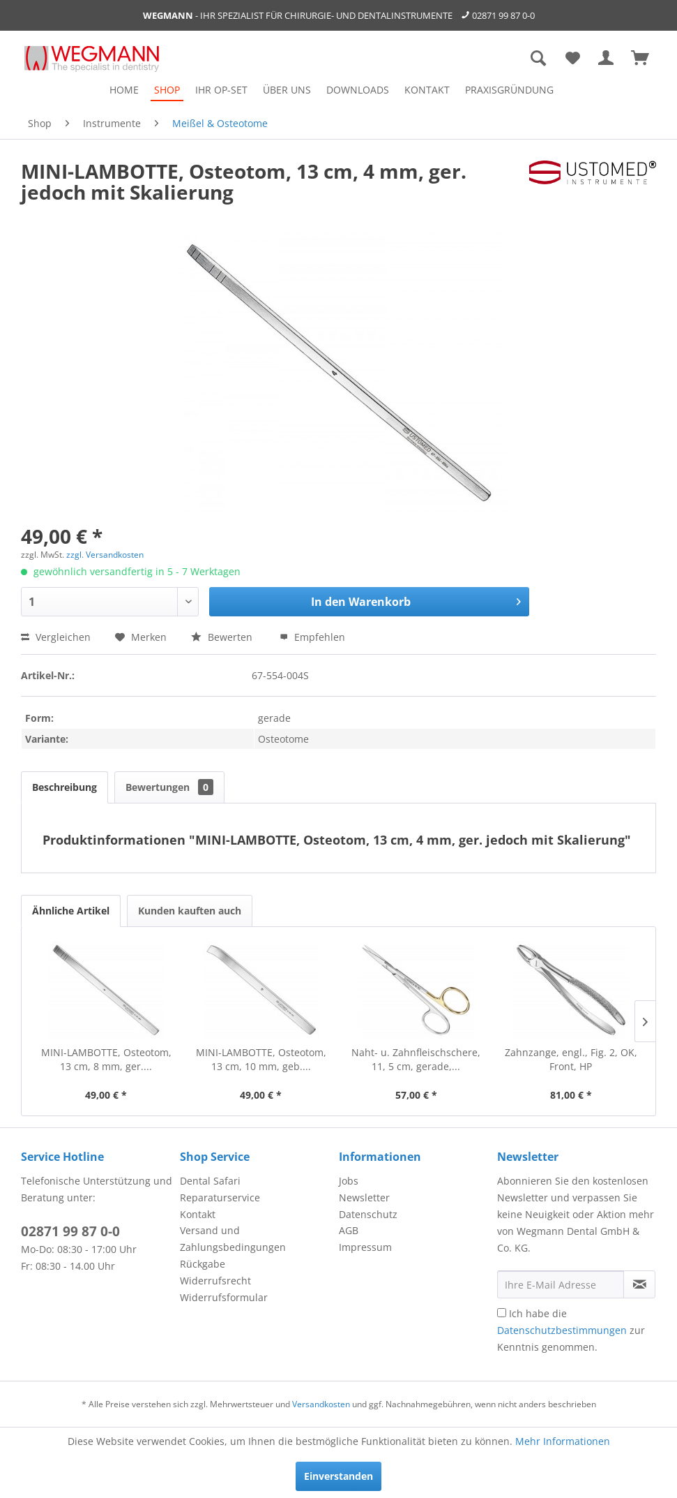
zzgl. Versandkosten (105, 555)
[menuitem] (124, 90)
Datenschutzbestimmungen (562, 1330)
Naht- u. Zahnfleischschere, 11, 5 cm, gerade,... (415, 1059)
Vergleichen (56, 637)
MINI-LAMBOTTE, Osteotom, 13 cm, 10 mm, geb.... (261, 1059)
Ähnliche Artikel (70, 910)
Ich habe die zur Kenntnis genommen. (571, 1330)
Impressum (365, 1247)
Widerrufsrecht (215, 1280)
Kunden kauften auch (189, 910)
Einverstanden (338, 1476)
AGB (348, 1230)
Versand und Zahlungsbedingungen (233, 1239)
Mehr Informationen (562, 1441)
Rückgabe (202, 1263)
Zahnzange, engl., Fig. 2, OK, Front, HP (571, 1059)
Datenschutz (368, 1214)
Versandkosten (321, 1404)
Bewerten (223, 637)
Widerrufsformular (224, 1297)
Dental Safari (210, 1180)
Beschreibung (64, 787)
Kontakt (197, 1214)
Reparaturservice (220, 1197)
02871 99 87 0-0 (503, 15)
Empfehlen (312, 637)
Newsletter (364, 1197)
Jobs (348, 1180)
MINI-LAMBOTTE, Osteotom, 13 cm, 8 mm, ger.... (106, 1059)
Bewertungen (169, 787)
